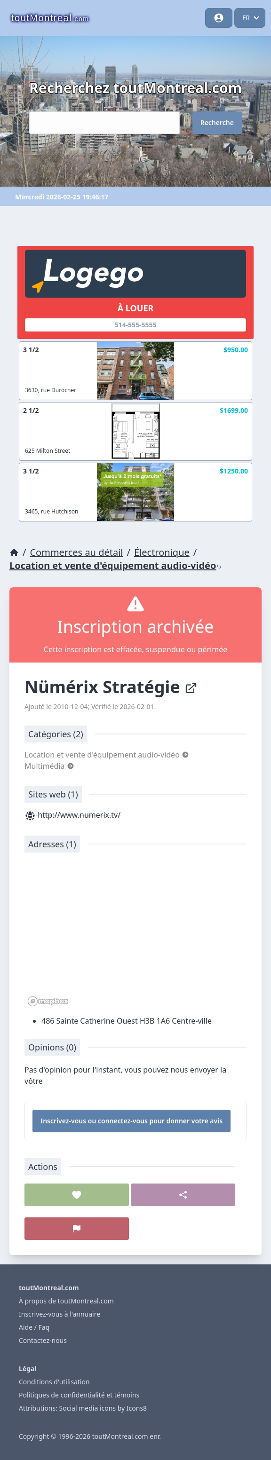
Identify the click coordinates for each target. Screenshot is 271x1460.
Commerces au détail (76, 552)
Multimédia (49, 766)
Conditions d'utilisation (54, 1381)
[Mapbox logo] (48, 1001)
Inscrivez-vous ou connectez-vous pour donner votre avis (131, 1120)
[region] (135, 934)
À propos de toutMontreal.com (66, 1300)
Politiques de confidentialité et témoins (79, 1394)
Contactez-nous (43, 1340)
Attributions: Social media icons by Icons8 (83, 1408)
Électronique (162, 552)
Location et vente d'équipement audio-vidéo (115, 565)
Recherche (217, 122)
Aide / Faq (34, 1327)
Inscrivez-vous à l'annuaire (59, 1314)
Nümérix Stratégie (111, 686)
